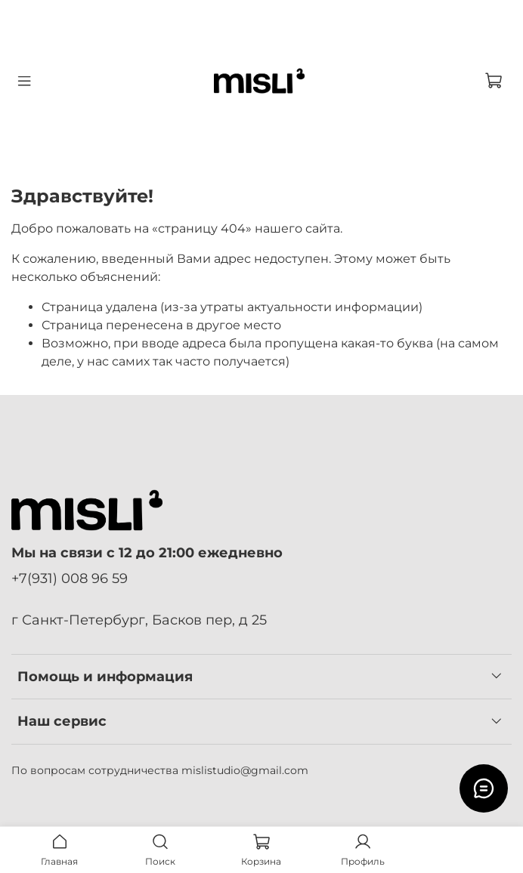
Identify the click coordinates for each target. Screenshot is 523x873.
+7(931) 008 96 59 (69, 578)
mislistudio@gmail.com (244, 770)
